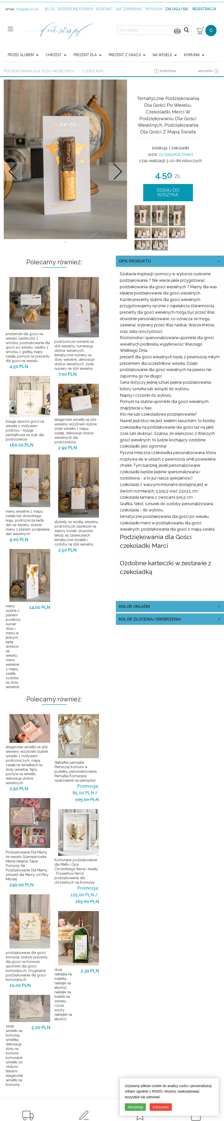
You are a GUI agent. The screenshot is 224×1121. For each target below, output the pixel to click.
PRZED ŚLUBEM (21, 55)
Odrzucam (161, 1107)
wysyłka (153, 9)
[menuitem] (25, 54)
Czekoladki (92, 71)
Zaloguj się (176, 9)
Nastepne (117, 171)
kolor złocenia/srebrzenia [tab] (150, 619)
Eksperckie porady (76, 9)
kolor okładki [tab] (134, 606)
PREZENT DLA (85, 55)
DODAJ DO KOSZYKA (168, 192)
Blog (50, 9)
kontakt (104, 9)
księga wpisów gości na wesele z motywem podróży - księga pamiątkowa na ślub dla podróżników (25, 430)
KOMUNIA (192, 55)
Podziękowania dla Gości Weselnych (39, 71)
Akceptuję (135, 1107)
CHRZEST (54, 55)
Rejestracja (204, 9)
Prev (13, 171)
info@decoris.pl (27, 9)
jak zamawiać (128, 9)
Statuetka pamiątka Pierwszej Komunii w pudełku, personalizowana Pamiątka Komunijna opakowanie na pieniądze (75, 771)
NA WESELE (162, 55)
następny (205, 71)
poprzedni (168, 71)
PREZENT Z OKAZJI (125, 55)
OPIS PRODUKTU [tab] (135, 261)
